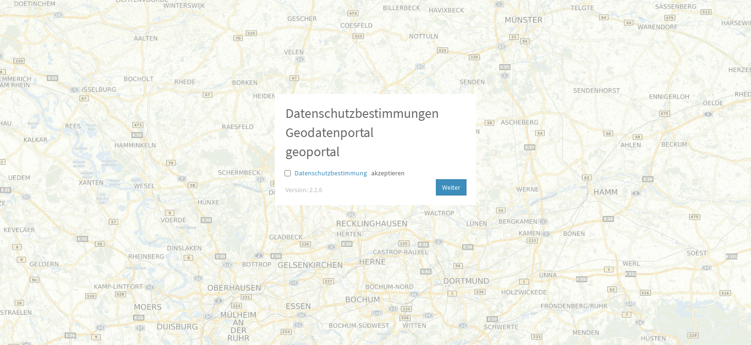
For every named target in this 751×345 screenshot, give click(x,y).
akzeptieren (388, 173)
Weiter (451, 187)
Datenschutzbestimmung (331, 173)
